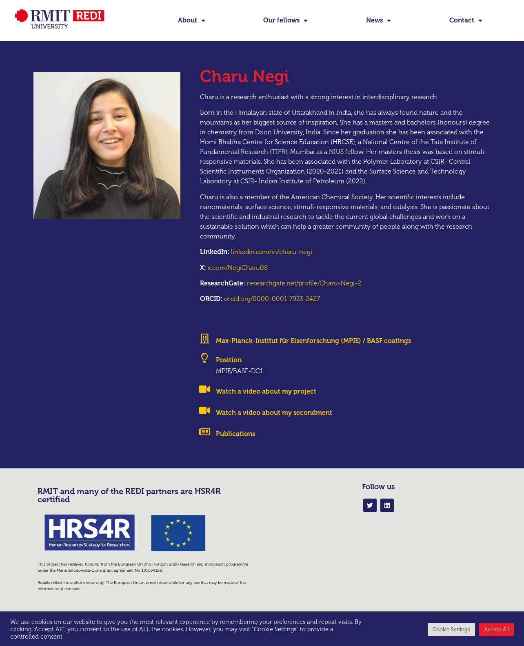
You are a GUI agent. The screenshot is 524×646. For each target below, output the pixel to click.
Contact (465, 20)
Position (229, 374)
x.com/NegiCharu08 (238, 281)
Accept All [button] (496, 629)
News (378, 20)
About (191, 20)
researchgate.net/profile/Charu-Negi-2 (304, 297)
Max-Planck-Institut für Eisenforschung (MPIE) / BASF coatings (313, 355)
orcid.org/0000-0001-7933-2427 (272, 312)
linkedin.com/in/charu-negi (271, 266)
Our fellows (285, 20)
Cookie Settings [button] (451, 629)
